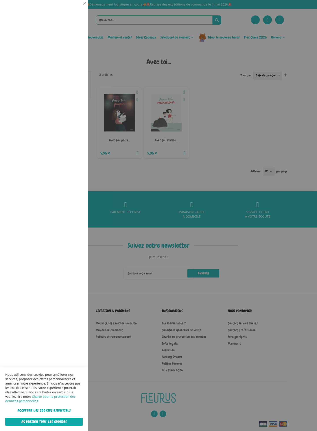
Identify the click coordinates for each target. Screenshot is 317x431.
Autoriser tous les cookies (44, 422)
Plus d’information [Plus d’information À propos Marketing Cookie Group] (71, 138)
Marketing (75, 111)
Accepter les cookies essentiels (44, 410)
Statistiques (75, 60)
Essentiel (75, 9)
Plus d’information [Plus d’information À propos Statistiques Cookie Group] (71, 92)
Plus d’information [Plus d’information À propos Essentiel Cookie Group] (71, 41)
